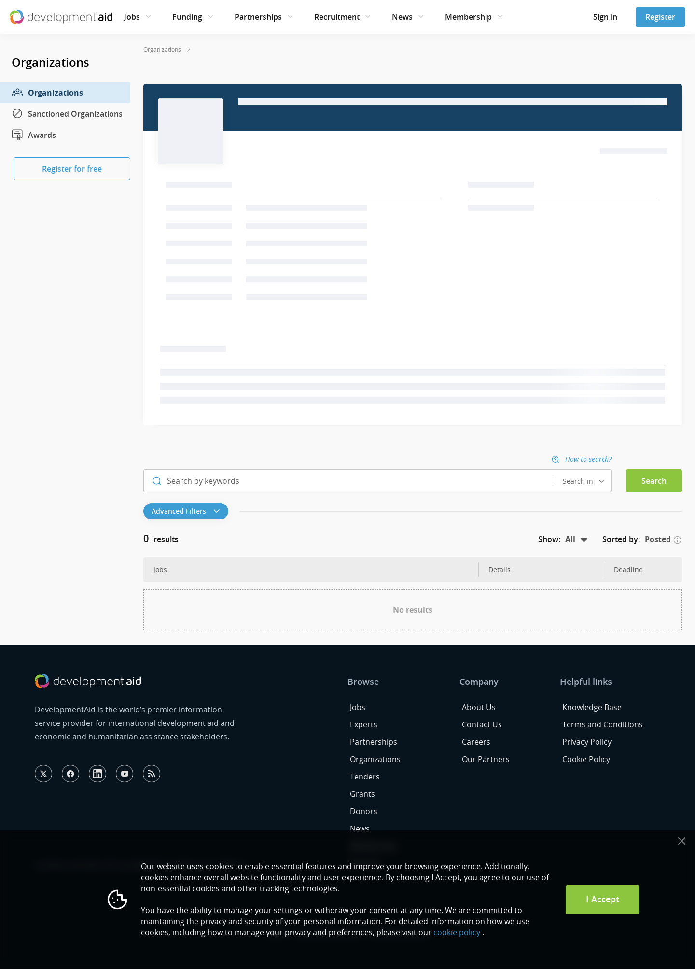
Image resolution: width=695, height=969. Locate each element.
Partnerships (258, 17)
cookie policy (456, 932)
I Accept (602, 899)
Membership (468, 17)
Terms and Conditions (602, 724)
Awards (34, 135)
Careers (476, 742)
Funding (187, 17)
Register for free (72, 169)
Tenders (365, 776)
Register (660, 17)
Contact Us (482, 724)
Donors (363, 811)
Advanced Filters (186, 511)
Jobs (132, 17)
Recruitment (337, 17)
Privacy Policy (587, 742)
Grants (362, 794)
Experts (363, 724)
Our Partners (486, 759)
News (402, 17)
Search (654, 481)
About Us (479, 707)
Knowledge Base (592, 707)
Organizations (47, 92)
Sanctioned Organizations (67, 114)
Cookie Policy (586, 759)
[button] (188, 511)
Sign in (605, 17)
